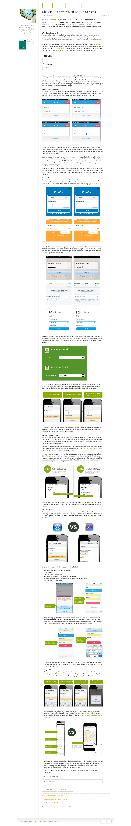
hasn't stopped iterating (57, 672)
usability (54, 807)
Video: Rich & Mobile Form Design (51, 803)
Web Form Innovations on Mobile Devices (53, 795)
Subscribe (48, 789)
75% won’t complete (59, 48)
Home (27, 6)
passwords (48, 807)
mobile (69, 807)
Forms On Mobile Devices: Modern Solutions (54, 799)
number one (96, 44)
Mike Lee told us (98, 161)
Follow (62, 790)
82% (48, 44)
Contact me (42, 821)
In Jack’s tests (46, 454)
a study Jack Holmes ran (92, 448)
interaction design (62, 807)
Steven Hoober (88, 159)
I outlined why (54, 20)
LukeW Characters (27, 16)
